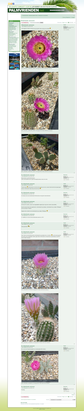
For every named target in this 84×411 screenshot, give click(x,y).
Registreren (68, 17)
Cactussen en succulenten (43, 15)
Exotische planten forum (33, 15)
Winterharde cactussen (28, 20)
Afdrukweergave (74, 15)
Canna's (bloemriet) (12, 34)
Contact (10, 30)
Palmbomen (11, 32)
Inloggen (73, 17)
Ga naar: (47, 399)
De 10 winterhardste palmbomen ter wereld (13, 41)
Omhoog (74, 172)
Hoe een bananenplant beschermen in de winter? (13, 40)
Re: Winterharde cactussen (28, 174)
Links (10, 49)
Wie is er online (24, 402)
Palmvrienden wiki (12, 27)
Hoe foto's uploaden (12, 46)
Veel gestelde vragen (12, 45)
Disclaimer (11, 48)
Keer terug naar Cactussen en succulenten (29, 399)
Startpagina (11, 23)
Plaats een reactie (25, 22)
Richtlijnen (11, 47)
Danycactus (25, 176)
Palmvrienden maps (12, 28)
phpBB (38, 408)
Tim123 (25, 26)
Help (64, 17)
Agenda (10, 24)
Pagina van (64, 22)
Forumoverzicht (25, 15)
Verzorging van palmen (13, 38)
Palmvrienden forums (13, 26)
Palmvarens (11, 35)
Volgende (73, 394)
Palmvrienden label (12, 29)
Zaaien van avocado (13, 42)
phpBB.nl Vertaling (42, 409)
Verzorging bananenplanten (14, 37)
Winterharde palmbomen (13, 33)
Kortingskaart (11, 25)
